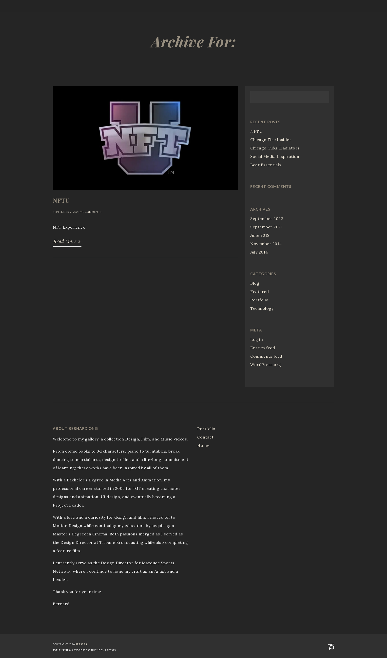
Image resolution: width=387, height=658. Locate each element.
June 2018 (260, 235)
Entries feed (262, 347)
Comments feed (266, 356)
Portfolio (259, 299)
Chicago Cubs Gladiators (275, 148)
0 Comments (91, 211)
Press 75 (81, 644)
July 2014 (259, 252)
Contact (205, 437)
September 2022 (266, 218)
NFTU (256, 131)
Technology (261, 308)
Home (203, 445)
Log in (256, 339)
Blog (254, 283)
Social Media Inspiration (274, 156)
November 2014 (266, 243)
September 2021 (266, 226)
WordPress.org (265, 364)
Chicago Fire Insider (270, 139)
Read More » (67, 241)
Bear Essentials (265, 164)
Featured (259, 291)
